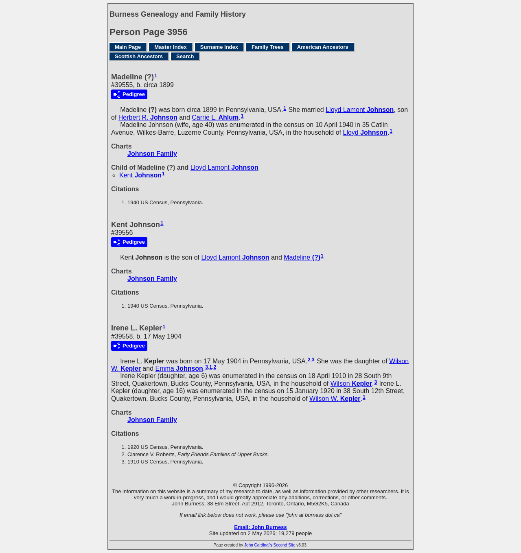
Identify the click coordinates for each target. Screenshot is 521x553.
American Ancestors (322, 47)
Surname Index (219, 47)
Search (185, 56)
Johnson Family (152, 153)
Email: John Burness (260, 527)
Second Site (285, 545)
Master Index (170, 47)
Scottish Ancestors (139, 56)
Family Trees (268, 47)
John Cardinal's (258, 545)
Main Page (128, 47)
